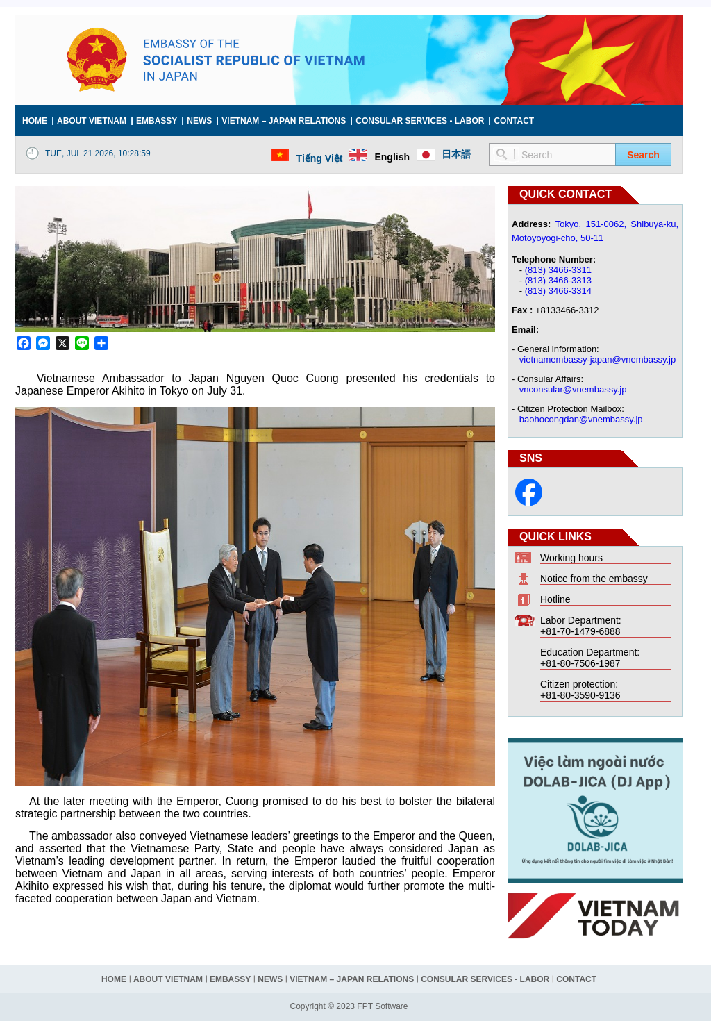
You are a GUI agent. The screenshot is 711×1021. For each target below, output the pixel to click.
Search (643, 154)
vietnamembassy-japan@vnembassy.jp (597, 359)
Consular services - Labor (420, 121)
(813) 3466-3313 (558, 280)
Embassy (156, 121)
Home (34, 121)
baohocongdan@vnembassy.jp (581, 419)
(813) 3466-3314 (558, 290)
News (199, 121)
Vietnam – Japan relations (283, 121)
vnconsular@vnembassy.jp (573, 389)
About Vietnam (91, 121)
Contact (514, 121)
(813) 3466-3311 (558, 270)
